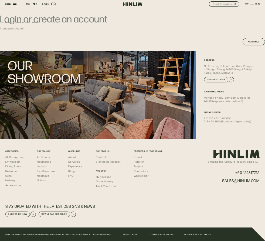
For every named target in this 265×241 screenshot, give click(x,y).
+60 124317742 (247, 172)
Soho (8, 175)
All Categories (14, 157)
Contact (101, 157)
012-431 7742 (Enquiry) (217, 117)
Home (8, 22)
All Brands (43, 157)
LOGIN (49, 4)
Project (138, 166)
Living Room (13, 161)
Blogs (72, 171)
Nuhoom (42, 180)
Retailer (139, 161)
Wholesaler (141, 175)
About (72, 157)
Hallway (10, 180)
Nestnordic (44, 161)
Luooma (42, 166)
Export (138, 157)
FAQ (71, 175)
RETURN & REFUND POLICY (198, 234)
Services (74, 161)
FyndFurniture (46, 171)
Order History (104, 181)
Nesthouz (43, 175)
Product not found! (28, 22)
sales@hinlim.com (241, 180)
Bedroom (11, 171)
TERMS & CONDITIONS (162, 234)
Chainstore (141, 171)
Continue (253, 41)
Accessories (13, 185)
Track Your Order (106, 186)
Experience (75, 166)
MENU (8, 4)
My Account (103, 176)
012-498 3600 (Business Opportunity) (227, 121)
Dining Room (13, 166)
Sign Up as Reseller (108, 161)
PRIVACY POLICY (131, 234)
